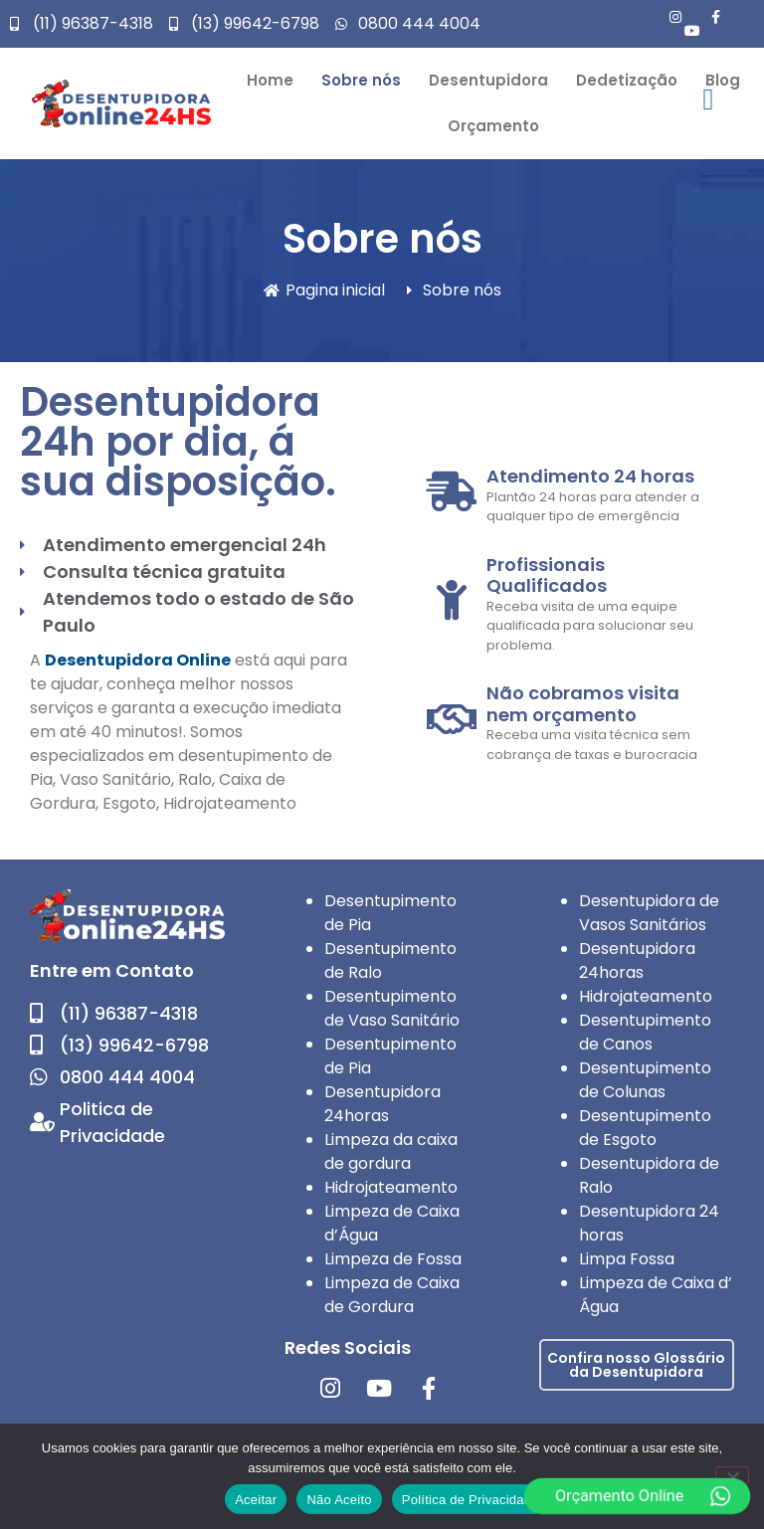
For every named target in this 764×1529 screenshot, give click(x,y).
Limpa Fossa (626, 1258)
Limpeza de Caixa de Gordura (392, 1294)
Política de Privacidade (470, 1499)
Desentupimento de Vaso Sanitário (392, 1008)
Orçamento (493, 125)
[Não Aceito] (732, 1475)
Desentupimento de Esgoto (645, 1127)
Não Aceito (338, 1499)
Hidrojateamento (391, 1187)
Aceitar (256, 1499)
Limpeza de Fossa (393, 1258)
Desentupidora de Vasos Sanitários (649, 912)
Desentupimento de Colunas (645, 1079)
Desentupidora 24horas (382, 1103)
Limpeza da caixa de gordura (391, 1151)
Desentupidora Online (138, 660)
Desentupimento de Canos (645, 1032)
